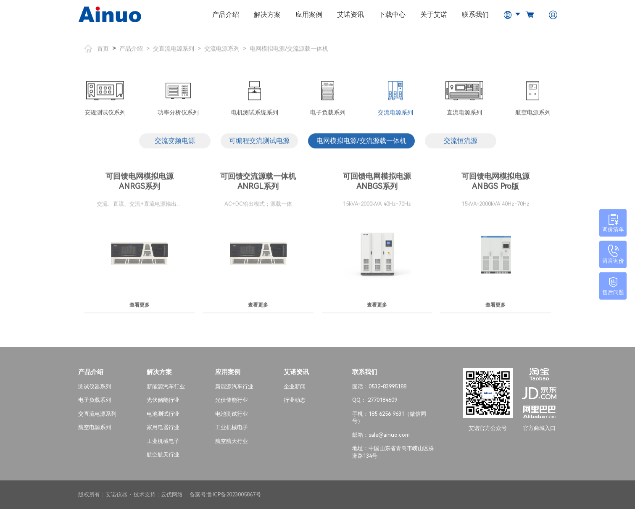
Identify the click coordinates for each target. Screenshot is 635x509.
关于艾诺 (433, 14)
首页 (96, 51)
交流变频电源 (175, 144)
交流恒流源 (460, 144)
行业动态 (295, 400)
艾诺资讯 (350, 14)
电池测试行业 (163, 414)
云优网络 (172, 494)
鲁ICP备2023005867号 (234, 494)
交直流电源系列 (173, 51)
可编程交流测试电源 (259, 144)
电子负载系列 (94, 400)
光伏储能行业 (163, 400)
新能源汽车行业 (166, 386)
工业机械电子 (163, 441)
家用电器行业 (163, 427)
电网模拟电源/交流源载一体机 (289, 51)
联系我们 (475, 14)
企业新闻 (295, 386)
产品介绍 (225, 14)
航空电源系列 (94, 427)
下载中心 (392, 14)
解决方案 (267, 14)
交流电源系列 (222, 51)
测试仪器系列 (94, 386)
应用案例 (308, 14)
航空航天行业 (163, 454)
